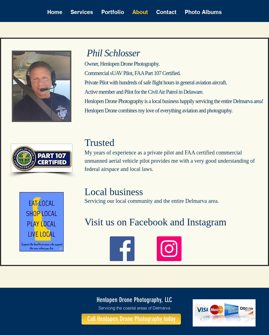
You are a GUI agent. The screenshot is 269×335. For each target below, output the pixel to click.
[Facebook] (122, 248)
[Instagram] (169, 248)
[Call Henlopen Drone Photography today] (131, 319)
